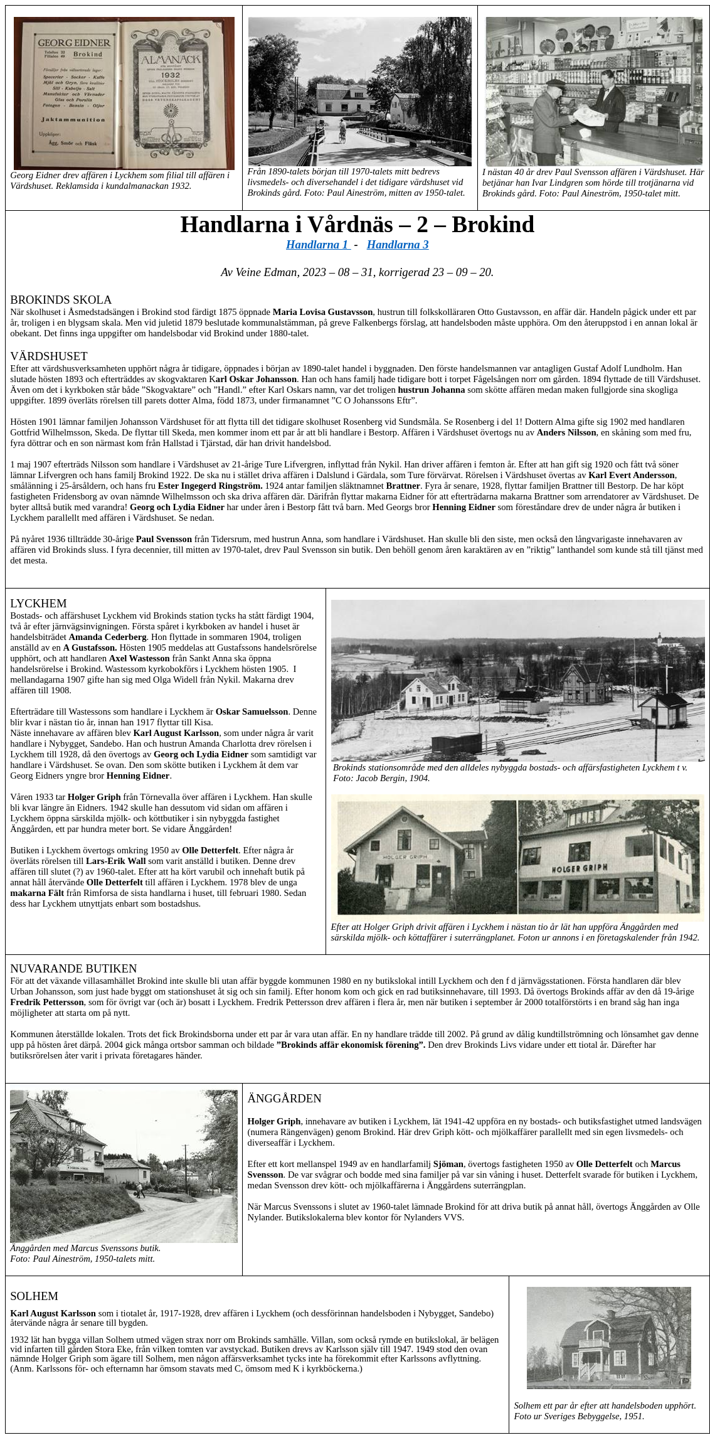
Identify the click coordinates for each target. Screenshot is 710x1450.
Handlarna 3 (398, 244)
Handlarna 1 (318, 244)
